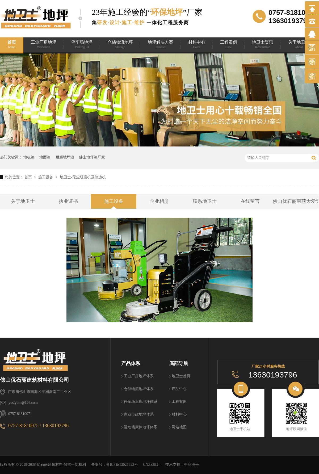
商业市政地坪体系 (139, 414)
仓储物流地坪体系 (139, 389)
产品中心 (179, 389)
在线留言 (250, 201)
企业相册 (159, 201)
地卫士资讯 (262, 44)
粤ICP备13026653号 (122, 465)
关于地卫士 (298, 44)
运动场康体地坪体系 (140, 427)
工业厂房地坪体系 (139, 376)
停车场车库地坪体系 (140, 402)
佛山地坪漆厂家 (92, 157)
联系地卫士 (205, 201)
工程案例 (228, 44)
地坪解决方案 (160, 44)
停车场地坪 (82, 44)
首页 (11, 44)
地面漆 (45, 157)
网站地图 (179, 427)
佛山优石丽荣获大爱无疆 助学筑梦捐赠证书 (295, 201)
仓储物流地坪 (120, 44)
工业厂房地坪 (43, 44)
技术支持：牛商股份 (182, 465)
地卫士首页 (181, 376)
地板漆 (29, 157)
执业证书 (68, 201)
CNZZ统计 (151, 465)
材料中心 (196, 44)
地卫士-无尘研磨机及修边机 (83, 177)
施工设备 (46, 177)
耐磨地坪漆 (65, 157)
